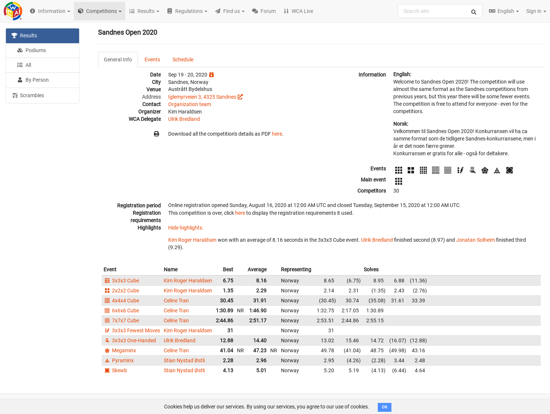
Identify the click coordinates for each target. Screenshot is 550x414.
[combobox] (440, 11)
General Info (118, 59)
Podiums (31, 50)
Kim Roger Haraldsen (192, 240)
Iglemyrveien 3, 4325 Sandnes (202, 97)
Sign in (536, 11)
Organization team (189, 104)
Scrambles (27, 95)
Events (152, 59)
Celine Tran (176, 300)
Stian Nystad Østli (184, 360)
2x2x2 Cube (121, 290)
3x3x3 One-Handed (129, 340)
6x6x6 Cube (121, 310)
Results (24, 35)
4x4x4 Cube (121, 300)
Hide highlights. (186, 228)
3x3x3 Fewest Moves (131, 330)
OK (384, 407)
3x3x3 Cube (121, 281)
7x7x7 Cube (121, 320)
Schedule (183, 59)
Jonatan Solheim (475, 240)
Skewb (115, 370)
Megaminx (119, 350)
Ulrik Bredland (184, 119)
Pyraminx (118, 360)
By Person (33, 80)
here (277, 134)
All (24, 65)
